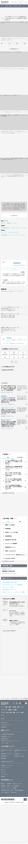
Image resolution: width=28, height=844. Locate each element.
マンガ (24, 5)
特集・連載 (8, 5)
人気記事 (15, 5)
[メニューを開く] (26, 2)
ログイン (21, 1)
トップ (2, 5)
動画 (20, 5)
